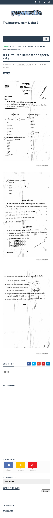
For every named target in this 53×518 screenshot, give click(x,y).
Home (5, 47)
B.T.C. (12, 47)
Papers (30, 47)
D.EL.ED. (21, 47)
